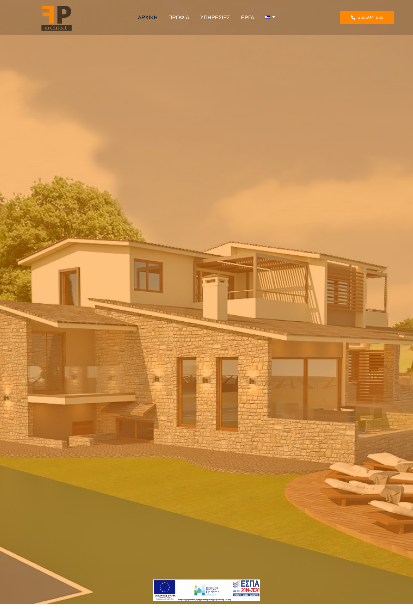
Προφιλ (178, 17)
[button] (367, 17)
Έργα (247, 17)
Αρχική (148, 17)
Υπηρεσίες (215, 17)
